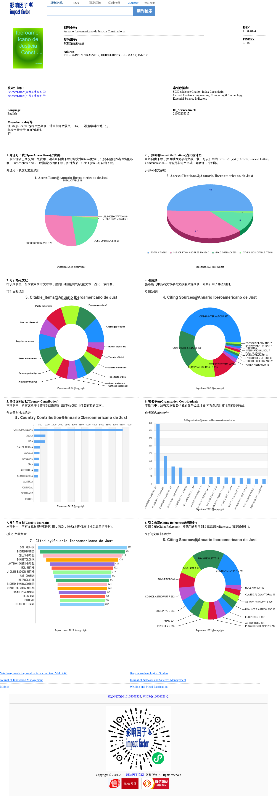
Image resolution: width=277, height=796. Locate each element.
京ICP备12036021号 (156, 696)
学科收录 (114, 3)
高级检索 (133, 3)
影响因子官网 (135, 775)
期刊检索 (144, 11)
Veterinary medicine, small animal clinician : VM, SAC (33, 673)
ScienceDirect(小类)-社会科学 (27, 95)
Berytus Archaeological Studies (149, 673)
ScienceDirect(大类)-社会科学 (27, 92)
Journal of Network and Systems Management (158, 680)
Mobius (4, 686)
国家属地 (95, 3)
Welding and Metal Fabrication (148, 686)
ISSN (75, 3)
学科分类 (150, 3)
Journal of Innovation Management (21, 680)
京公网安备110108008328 (124, 696)
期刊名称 (56, 3)
